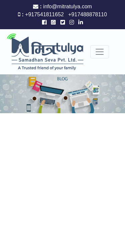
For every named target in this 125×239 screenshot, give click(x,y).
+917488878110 (87, 14)
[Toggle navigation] (99, 51)
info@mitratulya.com (67, 6)
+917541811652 (45, 14)
